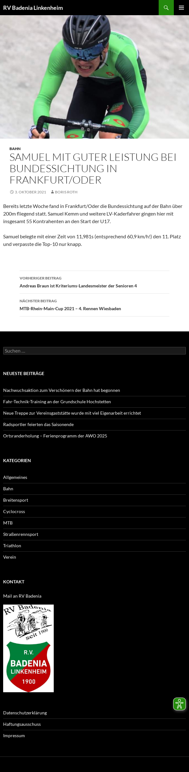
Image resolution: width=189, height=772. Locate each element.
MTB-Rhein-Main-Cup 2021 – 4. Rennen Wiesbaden (94, 304)
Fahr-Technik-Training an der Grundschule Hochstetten (57, 401)
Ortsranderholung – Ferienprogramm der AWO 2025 (55, 435)
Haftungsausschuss (22, 724)
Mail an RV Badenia (22, 596)
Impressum (14, 735)
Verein (9, 557)
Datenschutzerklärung (25, 712)
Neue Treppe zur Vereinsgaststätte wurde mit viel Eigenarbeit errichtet (72, 413)
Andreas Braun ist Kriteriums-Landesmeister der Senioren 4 (94, 281)
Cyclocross (14, 511)
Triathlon (12, 545)
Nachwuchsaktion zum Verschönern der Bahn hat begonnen (61, 390)
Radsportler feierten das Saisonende (38, 424)
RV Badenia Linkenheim (33, 7)
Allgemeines (15, 477)
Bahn (15, 148)
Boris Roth (66, 192)
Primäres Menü (181, 7)
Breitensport (15, 500)
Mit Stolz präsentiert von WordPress (75, 764)
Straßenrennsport (20, 534)
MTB (8, 522)
